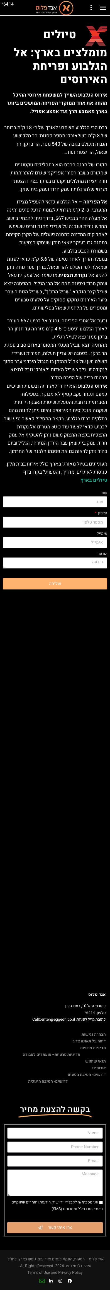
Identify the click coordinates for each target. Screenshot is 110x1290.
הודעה (102, 554)
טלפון (102, 513)
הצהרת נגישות (94, 1034)
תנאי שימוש (95, 1061)
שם (104, 493)
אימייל (102, 533)
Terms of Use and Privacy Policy (55, 1272)
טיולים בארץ (93, 480)
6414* (89, 1013)
